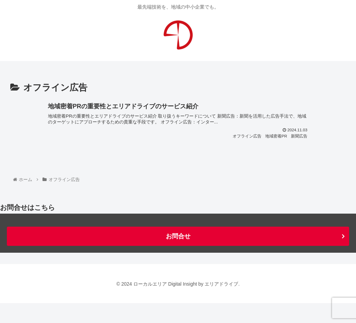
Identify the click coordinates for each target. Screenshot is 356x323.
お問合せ (178, 256)
